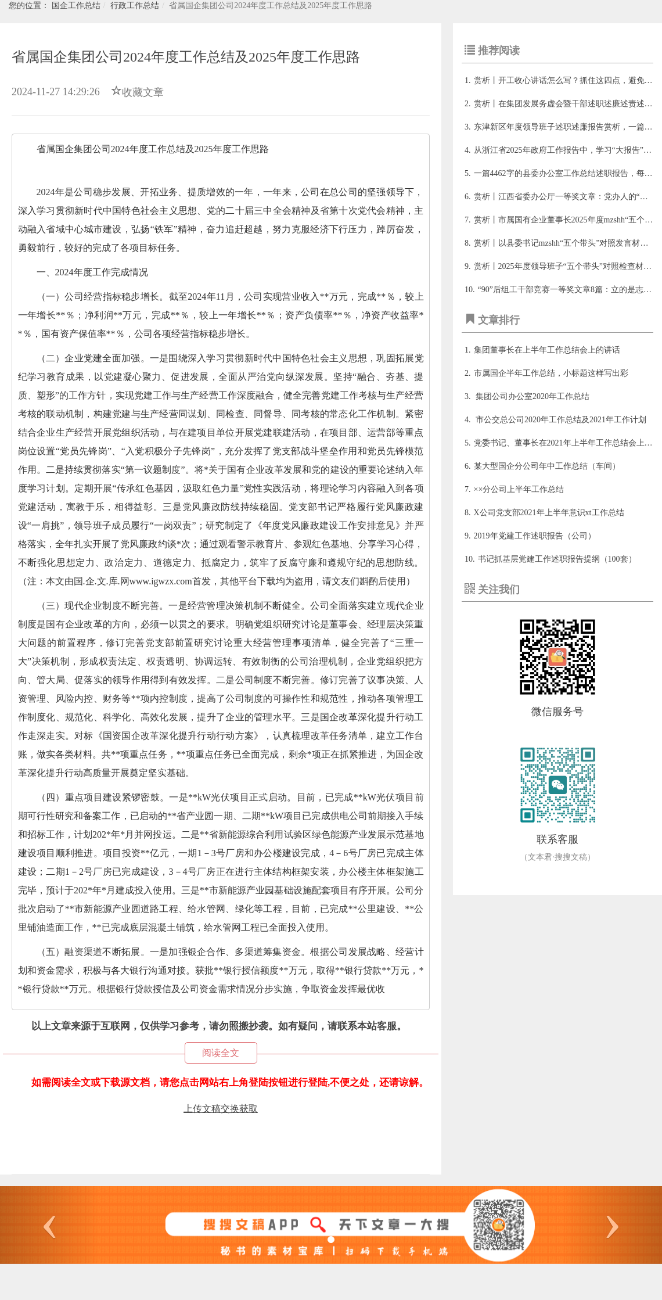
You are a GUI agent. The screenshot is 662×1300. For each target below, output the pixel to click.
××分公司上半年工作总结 (519, 489)
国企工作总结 (76, 5)
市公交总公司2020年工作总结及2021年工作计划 (560, 419)
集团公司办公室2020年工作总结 (532, 396)
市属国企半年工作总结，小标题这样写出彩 (551, 373)
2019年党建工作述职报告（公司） (535, 536)
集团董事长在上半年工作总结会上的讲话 (547, 350)
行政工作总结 (134, 5)
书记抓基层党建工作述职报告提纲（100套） (557, 559)
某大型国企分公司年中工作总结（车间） (547, 466)
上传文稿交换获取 (221, 1109)
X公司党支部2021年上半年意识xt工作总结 (549, 512)
